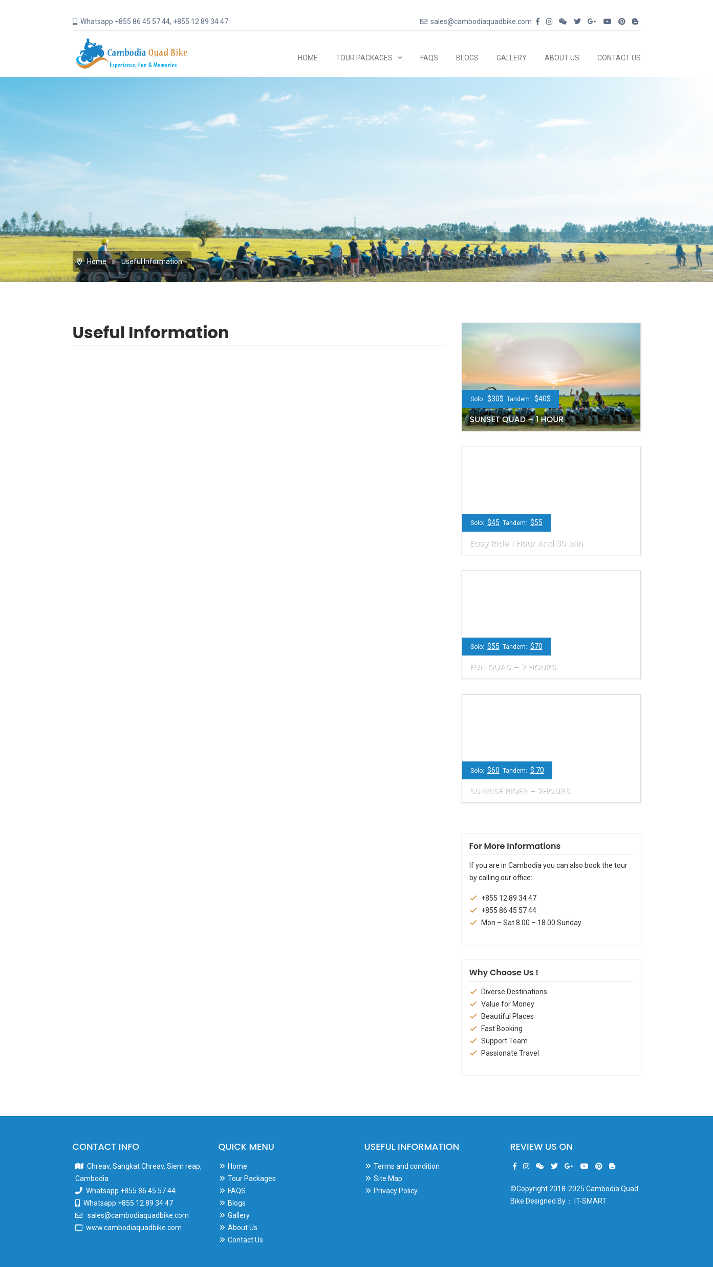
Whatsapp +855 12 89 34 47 (128, 1203)
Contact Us (619, 58)
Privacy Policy (396, 1191)
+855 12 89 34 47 (508, 898)
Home (308, 58)
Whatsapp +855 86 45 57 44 (131, 1191)
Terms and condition (407, 1166)
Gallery (511, 58)
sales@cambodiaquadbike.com (137, 1215)
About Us (562, 58)
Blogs (467, 58)
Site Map (388, 1178)
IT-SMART (590, 1201)
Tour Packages (364, 58)
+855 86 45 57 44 (508, 910)
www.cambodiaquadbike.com (134, 1228)
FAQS (429, 58)
